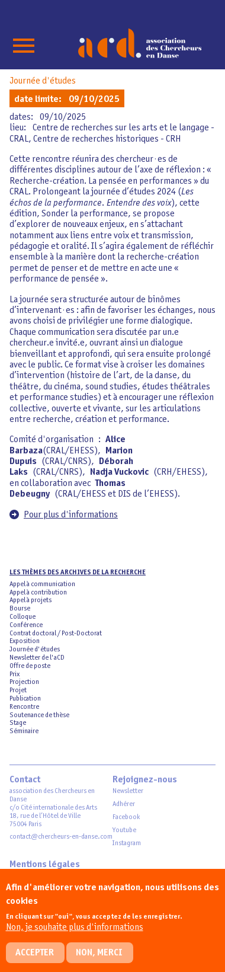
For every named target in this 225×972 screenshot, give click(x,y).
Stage (17, 723)
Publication (25, 698)
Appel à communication (42, 584)
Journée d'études (42, 81)
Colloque (22, 617)
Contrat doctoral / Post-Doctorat (55, 633)
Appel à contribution (38, 592)
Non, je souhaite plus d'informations (74, 935)
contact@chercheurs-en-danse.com (60, 836)
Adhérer (123, 804)
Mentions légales (44, 864)
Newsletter (127, 791)
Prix (14, 674)
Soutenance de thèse (39, 715)
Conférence (26, 625)
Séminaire (23, 731)
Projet (18, 690)
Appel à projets (30, 600)
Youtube (124, 830)
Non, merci (99, 960)
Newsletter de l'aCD (37, 657)
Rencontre (24, 707)
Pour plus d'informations (71, 515)
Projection (24, 682)
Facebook (126, 817)
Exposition (24, 641)
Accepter (34, 960)
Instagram (126, 843)
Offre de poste (29, 666)
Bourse (19, 608)
